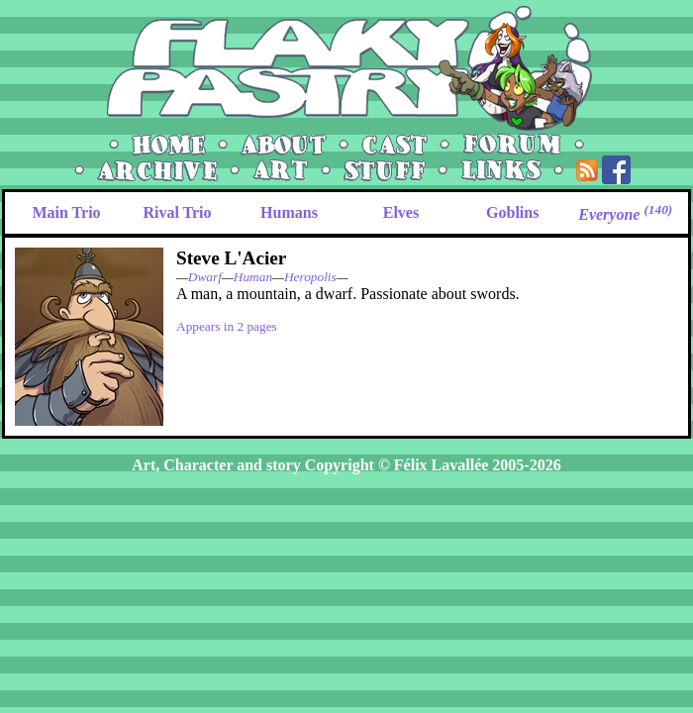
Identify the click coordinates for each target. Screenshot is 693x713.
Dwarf (205, 276)
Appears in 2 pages (226, 326)
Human (253, 276)
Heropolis (310, 276)
